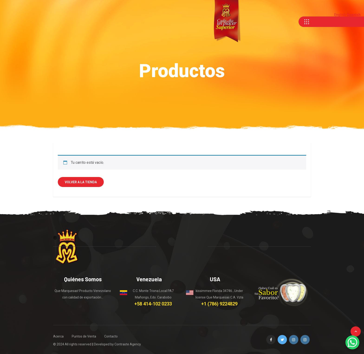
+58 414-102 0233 (153, 304)
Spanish (354, 15)
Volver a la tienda (81, 182)
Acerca (58, 336)
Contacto (111, 336)
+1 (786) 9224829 (219, 304)
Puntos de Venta (84, 336)
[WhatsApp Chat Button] (352, 342)
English (340, 15)
